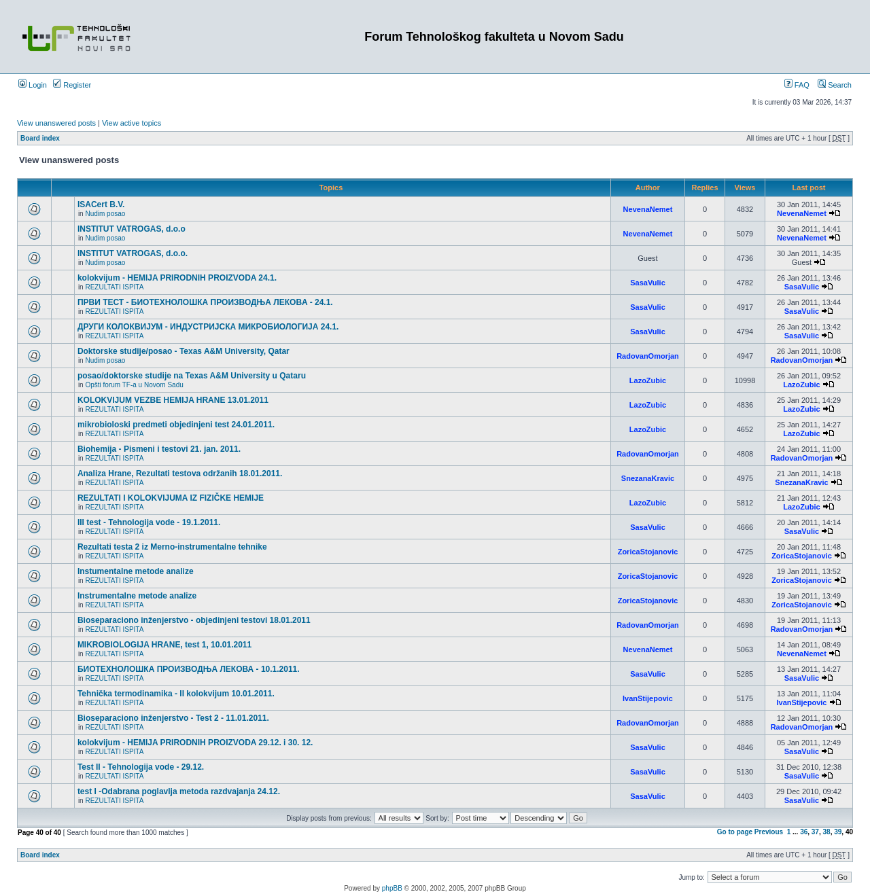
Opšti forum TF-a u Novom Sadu (134, 385)
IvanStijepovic (648, 698)
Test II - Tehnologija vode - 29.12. (140, 767)
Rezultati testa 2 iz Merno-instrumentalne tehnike (172, 547)
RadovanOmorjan (647, 356)
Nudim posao (105, 213)
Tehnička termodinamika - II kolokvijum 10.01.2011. (176, 693)
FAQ (797, 85)
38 (827, 832)
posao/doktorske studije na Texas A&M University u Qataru (191, 375)
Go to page (734, 832)
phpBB (392, 888)
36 (803, 832)
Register (72, 85)
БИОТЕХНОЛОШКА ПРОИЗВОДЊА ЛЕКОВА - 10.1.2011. (188, 669)
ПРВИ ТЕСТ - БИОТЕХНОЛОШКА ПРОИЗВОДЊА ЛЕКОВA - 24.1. (205, 302)
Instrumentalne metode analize (136, 596)
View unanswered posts (56, 123)
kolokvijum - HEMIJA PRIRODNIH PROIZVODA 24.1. (177, 278)
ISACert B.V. (101, 204)
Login (32, 85)
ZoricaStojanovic (648, 552)
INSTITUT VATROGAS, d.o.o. (132, 253)
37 (815, 832)
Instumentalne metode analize (135, 571)
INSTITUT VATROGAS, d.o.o (131, 229)
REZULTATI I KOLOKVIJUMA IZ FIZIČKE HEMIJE (170, 498)
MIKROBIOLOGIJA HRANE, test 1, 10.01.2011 (164, 644)
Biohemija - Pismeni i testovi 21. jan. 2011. (159, 449)
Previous (768, 832)
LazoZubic (647, 380)
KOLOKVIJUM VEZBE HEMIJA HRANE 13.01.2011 (172, 400)
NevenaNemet (648, 209)
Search (835, 85)
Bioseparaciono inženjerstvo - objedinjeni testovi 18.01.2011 (194, 620)
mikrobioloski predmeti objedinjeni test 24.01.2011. (176, 424)
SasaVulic (647, 283)
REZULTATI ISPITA (114, 287)
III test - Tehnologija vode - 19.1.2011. (149, 522)
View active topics (131, 123)
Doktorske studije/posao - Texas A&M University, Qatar (183, 351)
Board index (40, 138)
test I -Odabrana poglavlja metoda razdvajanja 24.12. (178, 791)
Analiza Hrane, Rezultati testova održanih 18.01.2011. (179, 473)
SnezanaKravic (647, 478)
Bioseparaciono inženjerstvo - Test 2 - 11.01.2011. (173, 718)
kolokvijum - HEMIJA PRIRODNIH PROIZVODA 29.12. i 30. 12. (195, 742)
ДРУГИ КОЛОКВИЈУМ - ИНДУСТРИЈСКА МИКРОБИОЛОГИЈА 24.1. (208, 327)
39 (837, 832)
